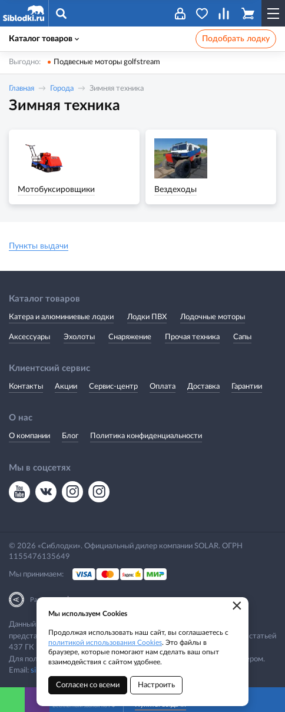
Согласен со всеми (88, 685)
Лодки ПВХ (147, 317)
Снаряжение (129, 337)
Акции (66, 386)
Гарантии (246, 386)
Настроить (156, 685)
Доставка (203, 386)
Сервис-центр (113, 386)
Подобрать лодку (236, 39)
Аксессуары (29, 337)
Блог (70, 436)
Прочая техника (192, 337)
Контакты (26, 386)
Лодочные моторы (212, 317)
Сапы (242, 337)
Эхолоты (79, 337)
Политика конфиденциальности (146, 436)
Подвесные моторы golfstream (107, 62)
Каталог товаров (44, 39)
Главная (21, 88)
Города (62, 88)
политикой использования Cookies (105, 642)
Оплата (162, 386)
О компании (29, 436)
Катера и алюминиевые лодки (61, 317)
